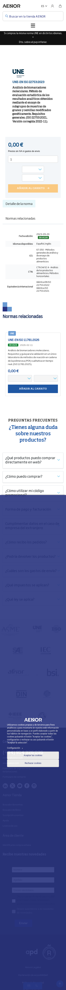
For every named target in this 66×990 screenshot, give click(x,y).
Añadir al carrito (33, 389)
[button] (44, 6)
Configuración (15, 748)
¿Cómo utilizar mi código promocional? (24, 492)
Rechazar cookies (33, 763)
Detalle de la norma (19, 203)
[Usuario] (52, 6)
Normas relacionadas (20, 218)
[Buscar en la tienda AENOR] (33, 16)
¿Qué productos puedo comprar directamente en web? (30, 459)
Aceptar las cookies (33, 755)
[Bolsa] (60, 6)
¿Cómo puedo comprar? (23, 476)
